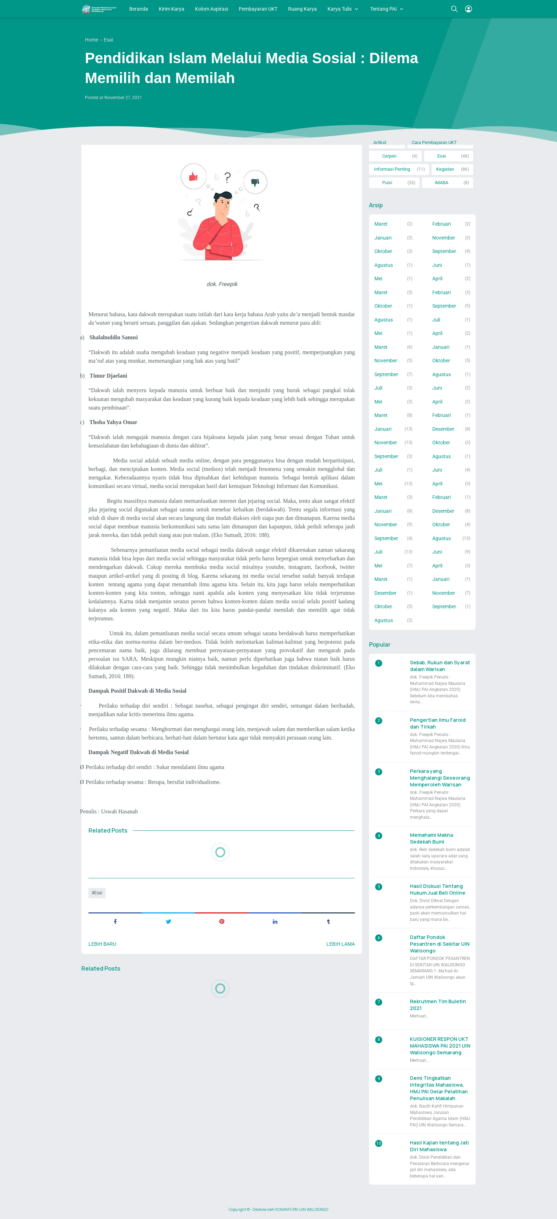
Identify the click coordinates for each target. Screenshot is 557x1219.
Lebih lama (340, 944)
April (437, 278)
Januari (382, 238)
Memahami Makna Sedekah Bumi (431, 838)
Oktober (383, 251)
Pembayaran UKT (258, 9)
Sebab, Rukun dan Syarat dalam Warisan (440, 665)
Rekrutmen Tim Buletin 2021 (438, 1004)
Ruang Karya (302, 9)
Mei (378, 278)
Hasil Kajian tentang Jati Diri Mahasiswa (439, 1146)
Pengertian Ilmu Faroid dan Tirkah (438, 723)
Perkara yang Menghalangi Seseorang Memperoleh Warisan (440, 778)
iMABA (441, 182)
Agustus (383, 265)
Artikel (379, 142)
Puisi (387, 182)
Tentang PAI (383, 9)
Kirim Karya (171, 9)
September (444, 251)
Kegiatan (445, 169)
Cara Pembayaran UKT (434, 142)
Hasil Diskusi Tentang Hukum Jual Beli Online (437, 889)
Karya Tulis (340, 9)
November (443, 238)
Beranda (138, 9)
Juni (437, 265)
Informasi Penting (392, 169)
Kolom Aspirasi (211, 9)
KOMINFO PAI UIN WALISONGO (301, 1209)
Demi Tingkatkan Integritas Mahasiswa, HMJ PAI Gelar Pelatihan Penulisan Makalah (439, 1088)
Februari (441, 224)
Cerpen (389, 156)
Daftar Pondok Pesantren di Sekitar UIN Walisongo (440, 944)
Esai (98, 892)
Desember (443, 429)
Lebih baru (102, 944)
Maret (381, 224)
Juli (436, 320)
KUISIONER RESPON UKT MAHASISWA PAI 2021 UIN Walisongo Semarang (440, 1046)
